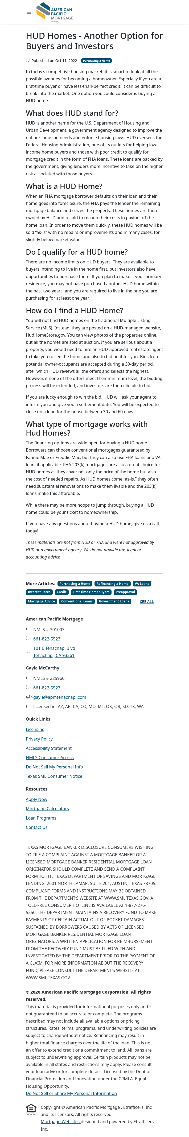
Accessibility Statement (49, 748)
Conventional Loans (77, 601)
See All (147, 601)
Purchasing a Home (96, 61)
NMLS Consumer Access (50, 757)
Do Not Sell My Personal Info (54, 767)
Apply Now (36, 799)
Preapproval (125, 592)
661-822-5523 (46, 639)
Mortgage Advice (41, 601)
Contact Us (36, 827)
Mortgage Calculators (47, 809)
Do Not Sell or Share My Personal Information (71, 1093)
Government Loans (114, 601)
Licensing (35, 729)
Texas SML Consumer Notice (54, 776)
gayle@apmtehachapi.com (59, 697)
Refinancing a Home (113, 583)
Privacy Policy (39, 739)
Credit (61, 592)
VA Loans (142, 583)
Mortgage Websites (61, 1121)
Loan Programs (41, 818)
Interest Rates (39, 592)
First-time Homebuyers (91, 592)
